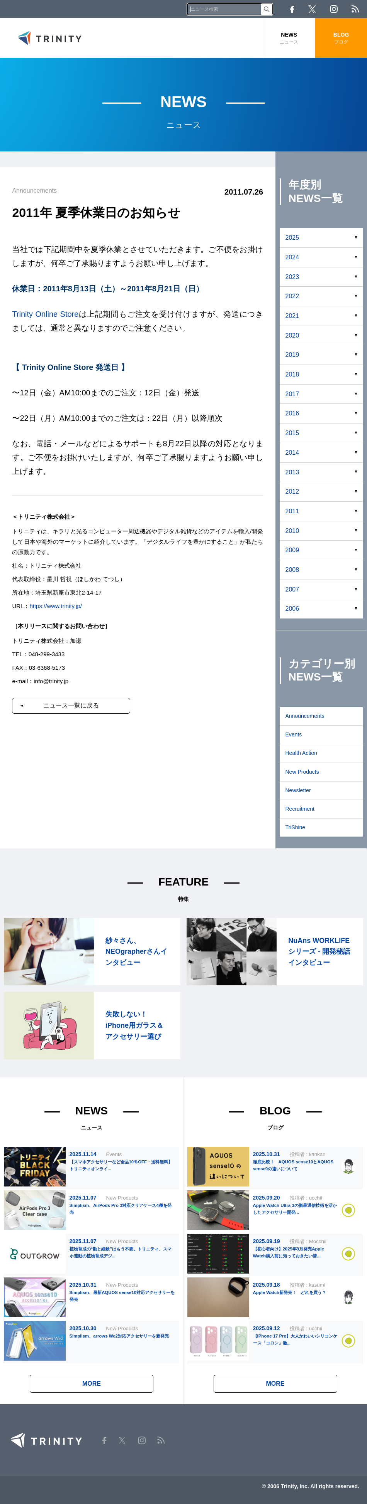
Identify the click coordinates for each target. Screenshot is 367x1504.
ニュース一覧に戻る (71, 705)
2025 (292, 237)
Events (293, 734)
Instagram (334, 9)
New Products (302, 772)
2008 (292, 569)
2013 (292, 472)
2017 (292, 394)
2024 (292, 257)
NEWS (289, 38)
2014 (292, 452)
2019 (292, 354)
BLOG (341, 38)
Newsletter (298, 790)
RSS (355, 9)
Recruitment (299, 809)
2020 (292, 335)
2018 (292, 374)
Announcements (305, 716)
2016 (292, 413)
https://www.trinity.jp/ (55, 606)
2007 (292, 589)
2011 (292, 511)
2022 (292, 296)
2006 (292, 608)
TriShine (295, 827)
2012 (292, 491)
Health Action (301, 753)
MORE (91, 1383)
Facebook (292, 9)
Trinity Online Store (45, 314)
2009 (292, 550)
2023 (292, 277)
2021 (292, 316)
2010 (292, 531)
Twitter (312, 9)
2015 (292, 433)
